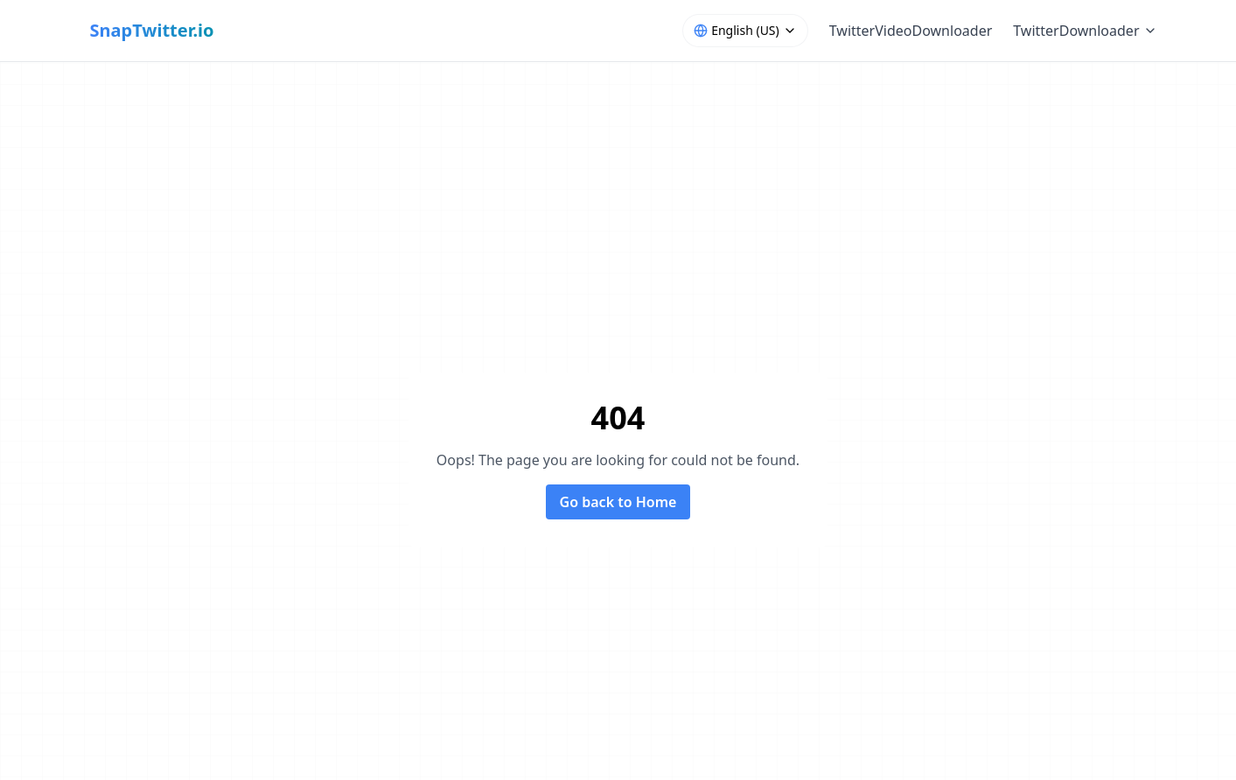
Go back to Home (618, 502)
